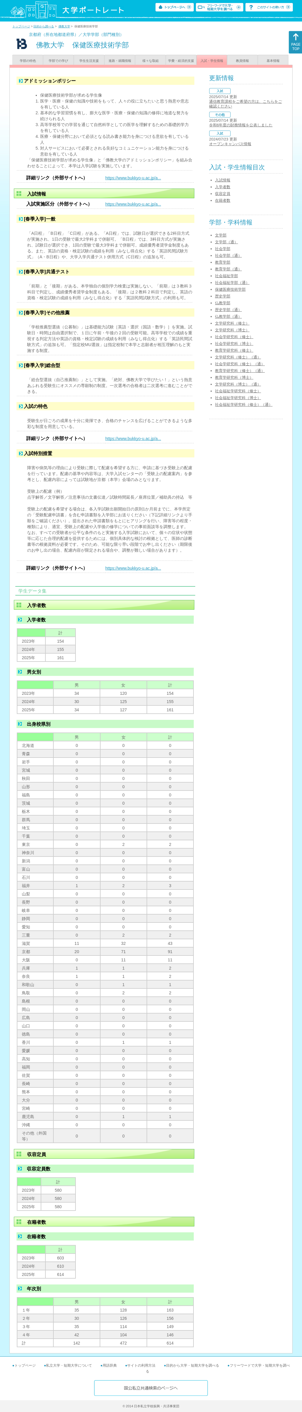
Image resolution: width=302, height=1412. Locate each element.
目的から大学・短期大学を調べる (192, 1365)
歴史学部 (222, 296)
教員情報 (242, 60)
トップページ (21, 26)
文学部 (220, 235)
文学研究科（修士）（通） (238, 357)
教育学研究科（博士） (234, 377)
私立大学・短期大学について (69, 1365)
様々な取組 (150, 60)
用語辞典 (110, 1365)
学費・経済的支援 (181, 60)
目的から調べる (43, 26)
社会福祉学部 (226, 276)
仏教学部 (222, 303)
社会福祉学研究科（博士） (238, 398)
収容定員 (222, 193)
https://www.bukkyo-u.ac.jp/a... (133, 178)
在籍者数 (222, 200)
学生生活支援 (89, 60)
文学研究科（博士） (232, 330)
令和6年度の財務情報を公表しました (241, 125)
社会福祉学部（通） (232, 282)
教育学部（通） (228, 269)
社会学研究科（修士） (234, 337)
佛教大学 (64, 26)
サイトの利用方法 (141, 1365)
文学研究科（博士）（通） (238, 384)
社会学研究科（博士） (234, 343)
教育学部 (222, 262)
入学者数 (222, 187)
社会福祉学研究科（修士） (238, 391)
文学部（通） (226, 242)
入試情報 (222, 180)
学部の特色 (28, 60)
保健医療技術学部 (230, 289)
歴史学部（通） (228, 309)
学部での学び (58, 60)
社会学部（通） (228, 255)
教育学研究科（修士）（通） (240, 370)
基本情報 (273, 60)
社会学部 (222, 249)
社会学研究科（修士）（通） (240, 364)
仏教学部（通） (228, 316)
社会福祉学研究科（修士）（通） (244, 404)
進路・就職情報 (120, 60)
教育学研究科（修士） (234, 350)
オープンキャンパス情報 (230, 144)
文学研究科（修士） (232, 323)
